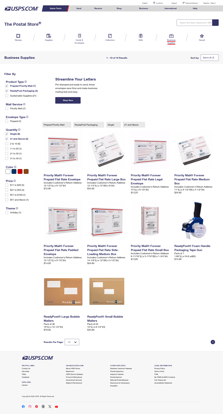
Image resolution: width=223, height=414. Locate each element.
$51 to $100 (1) (17, 194)
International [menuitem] (171, 8)
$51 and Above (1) (19, 199)
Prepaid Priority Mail (54, 124)
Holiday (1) (15, 212)
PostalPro (114, 386)
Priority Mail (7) (17, 108)
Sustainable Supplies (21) (23, 95)
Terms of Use (159, 371)
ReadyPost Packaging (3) (24, 90)
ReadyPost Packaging (86, 124)
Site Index (25, 371)
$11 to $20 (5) (17, 185)
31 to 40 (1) (16, 158)
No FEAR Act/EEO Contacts (164, 377)
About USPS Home (73, 368)
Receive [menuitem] (98, 8)
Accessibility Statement (163, 383)
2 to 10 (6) (15, 143)
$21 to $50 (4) (17, 189)
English (141, 3)
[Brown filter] (26, 171)
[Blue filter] (14, 171)
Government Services (74, 380)
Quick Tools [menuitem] (56, 8)
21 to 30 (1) (16, 153)
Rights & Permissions (74, 383)
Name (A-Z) (208, 57)
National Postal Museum (119, 380)
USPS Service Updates (74, 374)
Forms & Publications (74, 377)
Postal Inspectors (116, 371)
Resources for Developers (120, 383)
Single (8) (15, 133)
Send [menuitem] (78, 8)
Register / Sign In (209, 3)
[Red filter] (20, 171)
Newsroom (70, 371)
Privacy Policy (159, 368)
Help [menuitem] (195, 8)
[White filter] (7, 171)
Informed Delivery (192, 3)
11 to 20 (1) (16, 148)
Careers (25, 385)
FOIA (156, 374)
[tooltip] (25, 81)
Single (111, 124)
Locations (159, 3)
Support (174, 3)
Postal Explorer (116, 377)
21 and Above (131, 124)
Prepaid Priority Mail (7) (23, 85)
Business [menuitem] (143, 8)
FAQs (24, 374)
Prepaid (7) (15, 121)
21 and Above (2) (19, 138)
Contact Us (26, 368)
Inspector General (116, 374)
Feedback (25, 377)
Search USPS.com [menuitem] (209, 8)
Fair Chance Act (160, 380)
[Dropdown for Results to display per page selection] (72, 342)
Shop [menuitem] (119, 8)
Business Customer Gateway (121, 368)
